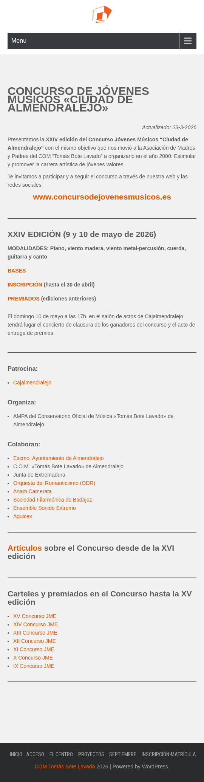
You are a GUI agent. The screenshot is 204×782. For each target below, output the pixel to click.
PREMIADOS (24, 299)
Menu (18, 40)
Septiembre (122, 754)
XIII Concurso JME (35, 633)
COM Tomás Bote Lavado (64, 766)
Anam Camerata (32, 491)
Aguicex (22, 516)
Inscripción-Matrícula (169, 754)
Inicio (16, 754)
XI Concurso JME (33, 649)
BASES (17, 271)
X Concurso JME (33, 658)
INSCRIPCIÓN (25, 285)
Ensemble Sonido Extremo (44, 508)
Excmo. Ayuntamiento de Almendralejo (58, 458)
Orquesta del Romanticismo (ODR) (54, 483)
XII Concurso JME (34, 641)
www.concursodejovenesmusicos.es (102, 196)
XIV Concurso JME (35, 624)
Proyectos (91, 754)
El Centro (61, 754)
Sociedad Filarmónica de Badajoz (52, 500)
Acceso (35, 754)
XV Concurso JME (34, 616)
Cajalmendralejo (32, 382)
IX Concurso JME (33, 666)
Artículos (25, 548)
